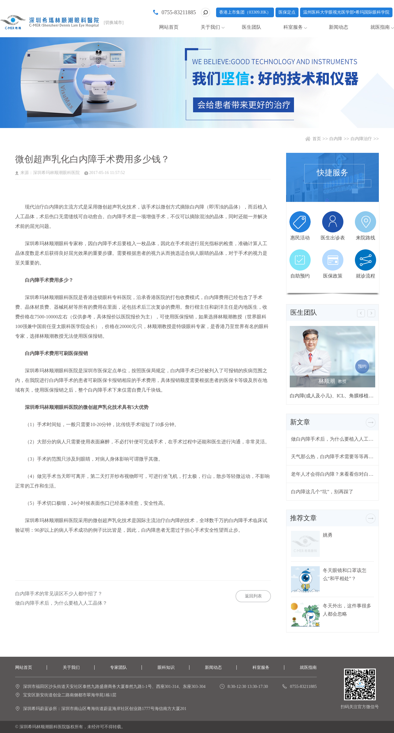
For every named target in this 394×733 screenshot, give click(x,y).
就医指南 (380, 27)
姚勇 (327, 534)
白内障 (335, 138)
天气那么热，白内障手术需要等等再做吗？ (332, 456)
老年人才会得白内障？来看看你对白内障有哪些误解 (332, 474)
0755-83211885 (179, 12)
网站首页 (169, 27)
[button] (361, 313)
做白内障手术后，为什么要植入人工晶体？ (61, 603)
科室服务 (293, 27)
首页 (316, 138)
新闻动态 (338, 27)
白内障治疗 (361, 138)
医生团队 (251, 27)
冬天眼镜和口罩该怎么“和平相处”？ (344, 574)
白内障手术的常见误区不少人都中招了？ (58, 593)
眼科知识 (166, 667)
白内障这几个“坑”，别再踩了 (322, 491)
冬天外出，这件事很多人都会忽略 (347, 609)
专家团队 (118, 667)
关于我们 (210, 27)
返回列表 (253, 596)
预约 (362, 366)
